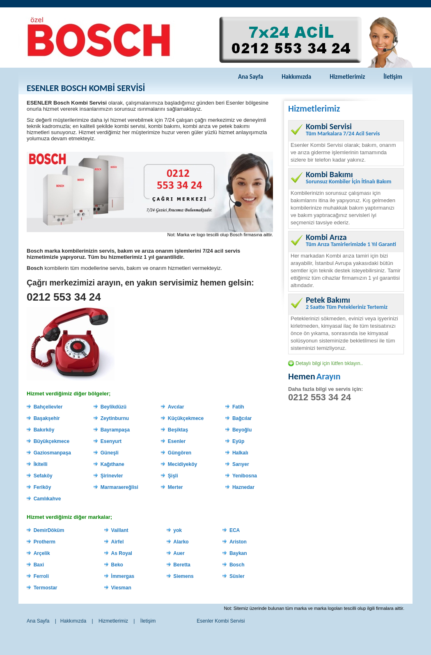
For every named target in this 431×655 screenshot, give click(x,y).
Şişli (173, 476)
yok (177, 530)
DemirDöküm (49, 530)
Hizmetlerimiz (347, 76)
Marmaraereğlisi (119, 487)
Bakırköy (44, 430)
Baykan (238, 553)
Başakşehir (47, 418)
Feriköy (42, 487)
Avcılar (176, 407)
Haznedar (243, 487)
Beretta (181, 565)
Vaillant (119, 530)
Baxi (39, 565)
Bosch (237, 565)
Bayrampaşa (115, 430)
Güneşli (110, 453)
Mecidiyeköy (182, 464)
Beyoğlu (242, 430)
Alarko (180, 542)
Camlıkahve (47, 499)
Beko (117, 565)
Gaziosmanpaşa (52, 453)
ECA (234, 530)
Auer (178, 553)
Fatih (238, 407)
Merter (175, 487)
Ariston (238, 542)
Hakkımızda (296, 76)
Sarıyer (240, 464)
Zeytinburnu (115, 418)
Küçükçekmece (186, 418)
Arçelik (42, 553)
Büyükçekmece (51, 441)
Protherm (44, 542)
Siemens (183, 576)
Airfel (117, 542)
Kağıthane (112, 464)
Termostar (45, 588)
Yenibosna (244, 476)
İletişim (392, 76)
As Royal (121, 553)
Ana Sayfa (250, 76)
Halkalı (240, 453)
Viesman (121, 588)
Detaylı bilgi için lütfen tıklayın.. (329, 363)
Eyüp (238, 441)
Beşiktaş (178, 430)
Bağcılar (242, 418)
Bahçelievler (48, 407)
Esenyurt (111, 441)
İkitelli (41, 464)
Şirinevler (112, 476)
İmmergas (123, 576)
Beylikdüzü (113, 407)
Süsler (237, 576)
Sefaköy (43, 476)
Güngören (179, 453)
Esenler (177, 441)
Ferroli (41, 576)
